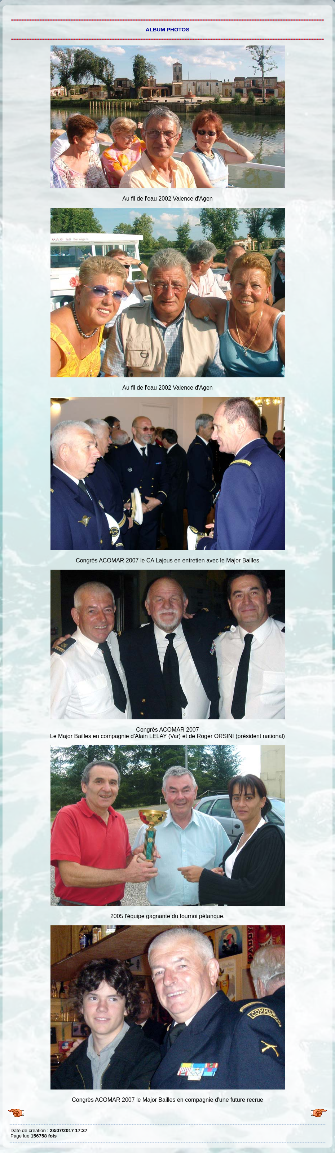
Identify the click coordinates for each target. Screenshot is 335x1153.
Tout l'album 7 (12, 11)
